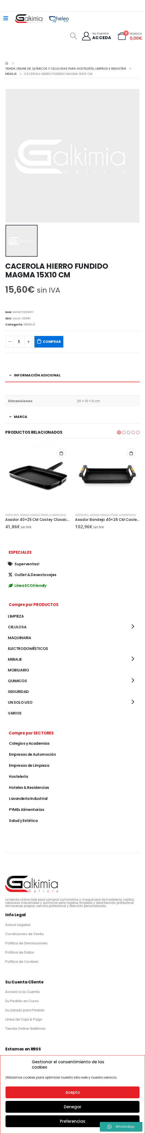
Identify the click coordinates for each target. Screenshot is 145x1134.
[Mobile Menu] (6, 18)
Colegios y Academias (29, 743)
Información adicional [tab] (37, 375)
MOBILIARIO (18, 670)
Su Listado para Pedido (25, 1010)
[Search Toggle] (73, 36)
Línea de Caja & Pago (23, 1019)
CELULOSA (17, 627)
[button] (119, 432)
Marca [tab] (20, 416)
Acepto (72, 1092)
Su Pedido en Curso (22, 1000)
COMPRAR (52, 341)
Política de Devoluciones (26, 943)
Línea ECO (27, 585)
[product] (37, 476)
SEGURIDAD (18, 691)
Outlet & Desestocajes (32, 574)
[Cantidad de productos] (19, 342)
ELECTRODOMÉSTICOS (28, 648)
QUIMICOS (17, 680)
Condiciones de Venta (24, 933)
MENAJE (29, 324)
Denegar (72, 1107)
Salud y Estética (23, 820)
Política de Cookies (21, 961)
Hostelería (12, 515)
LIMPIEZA (16, 616)
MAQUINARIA (19, 637)
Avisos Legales (17, 924)
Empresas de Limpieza (29, 765)
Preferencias (72, 1121)
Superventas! (23, 564)
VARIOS (15, 713)
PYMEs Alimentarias (53, 515)
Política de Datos (19, 952)
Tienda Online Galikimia (25, 1028)
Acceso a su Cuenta (22, 991)
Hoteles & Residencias (29, 787)
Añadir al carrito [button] (61, 453)
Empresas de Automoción (32, 754)
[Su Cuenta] (96, 36)
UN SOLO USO (20, 702)
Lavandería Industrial (28, 798)
